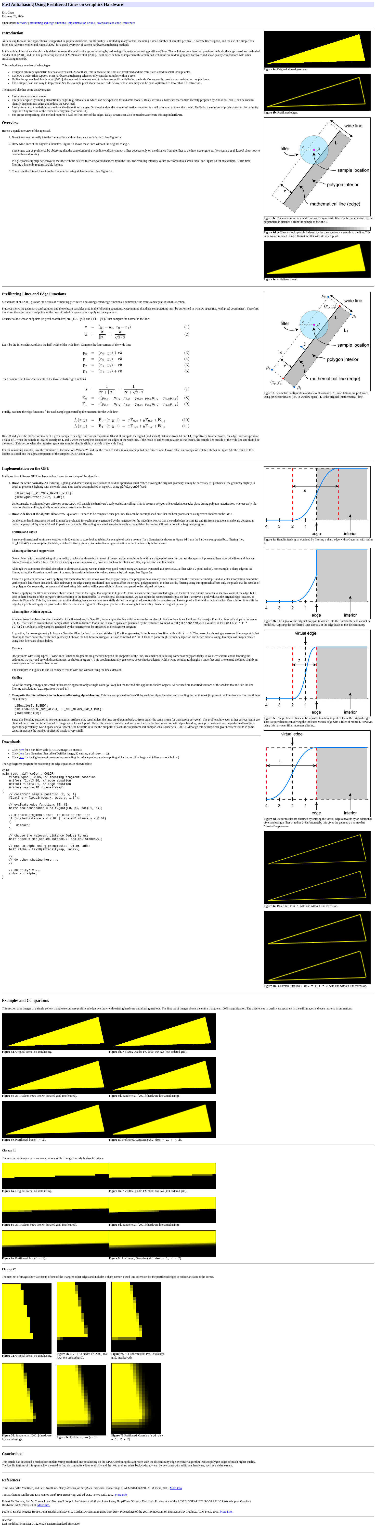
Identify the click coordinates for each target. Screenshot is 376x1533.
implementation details (81, 23)
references (129, 23)
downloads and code (109, 23)
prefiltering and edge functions (47, 23)
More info (176, 1493)
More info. (43, 1510)
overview (21, 23)
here (21, 758)
